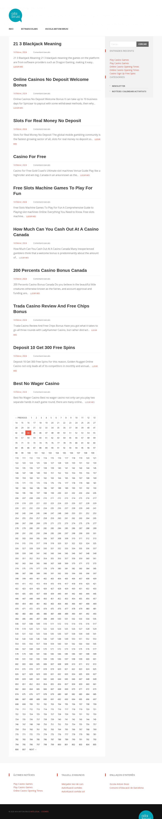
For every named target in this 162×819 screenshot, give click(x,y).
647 (80, 679)
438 (45, 593)
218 (16, 503)
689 (38, 699)
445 (94, 593)
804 (87, 744)
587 (80, 653)
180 (87, 483)
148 (31, 473)
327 (24, 548)
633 (66, 674)
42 (16, 432)
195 (24, 493)
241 (94, 508)
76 (52, 442)
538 (73, 633)
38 (76, 427)
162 (45, 478)
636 (87, 674)
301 (94, 533)
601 (94, 659)
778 (73, 734)
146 (16, 473)
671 (80, 689)
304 (31, 538)
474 (45, 608)
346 (73, 553)
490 (73, 613)
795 (24, 744)
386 (16, 573)
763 (52, 729)
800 (59, 744)
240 (87, 508)
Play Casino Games (119, 59)
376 (31, 568)
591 (24, 659)
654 (45, 684)
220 (31, 503)
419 (80, 583)
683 (80, 694)
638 (16, 679)
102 (43, 452)
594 (45, 659)
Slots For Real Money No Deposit (47, 120)
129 (66, 463)
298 (73, 533)
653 (38, 684)
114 (45, 458)
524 (59, 628)
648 (87, 679)
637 (94, 674)
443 (80, 593)
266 (16, 523)
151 (52, 473)
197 (38, 493)
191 (80, 488)
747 (24, 724)
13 (94, 417)
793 (94, 739)
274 (73, 523)
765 (66, 729)
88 (40, 447)
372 (87, 563)
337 (94, 548)
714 (45, 709)
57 (22, 437)
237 (66, 508)
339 (24, 553)
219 (24, 503)
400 (31, 578)
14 (16, 422)
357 (66, 558)
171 (24, 483)
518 (16, 628)
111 (24, 458)
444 (87, 593)
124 (31, 463)
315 (24, 543)
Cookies (44, 811)
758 (16, 729)
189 (66, 488)
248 (59, 513)
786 (45, 739)
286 (73, 528)
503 (80, 618)
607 (52, 664)
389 (38, 573)
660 (87, 684)
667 (52, 689)
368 (59, 563)
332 (59, 548)
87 (34, 447)
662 (16, 689)
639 (24, 679)
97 (94, 447)
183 (24, 488)
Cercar (142, 44)
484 (31, 613)
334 (73, 548)
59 (34, 437)
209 (38, 498)
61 (46, 437)
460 (31, 603)
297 (66, 533)
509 (38, 623)
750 (45, 724)
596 (59, 659)
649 (94, 679)
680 (59, 694)
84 (16, 447)
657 (66, 684)
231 (24, 508)
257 (38, 518)
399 (24, 578)
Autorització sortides (72, 787)
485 (38, 613)
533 (38, 633)
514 (73, 623)
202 (73, 493)
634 (73, 674)
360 (87, 558)
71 (22, 442)
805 (94, 744)
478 (73, 608)
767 (80, 729)
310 (73, 538)
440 (59, 593)
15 (22, 422)
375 (24, 568)
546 (45, 638)
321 (66, 543)
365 (38, 563)
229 (94, 503)
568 (31, 649)
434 (16, 593)
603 (24, 664)
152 (59, 473)
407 (80, 578)
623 (80, 669)
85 (22, 447)
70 (16, 442)
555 (24, 643)
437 (38, 593)
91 (58, 447)
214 (73, 498)
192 (87, 488)
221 (38, 503)
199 (52, 493)
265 (94, 518)
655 (52, 684)
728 (59, 714)
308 (59, 538)
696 (87, 699)
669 (66, 689)
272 (59, 523)
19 (46, 422)
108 (85, 452)
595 (52, 659)
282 (45, 528)
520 (31, 628)
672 (87, 689)
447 (24, 598)
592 (31, 659)
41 (94, 427)
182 (16, 488)
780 (87, 734)
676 (31, 694)
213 (66, 498)
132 (87, 463)
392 (59, 573)
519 (24, 628)
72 (28, 442)
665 (38, 689)
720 (87, 709)
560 (59, 643)
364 (31, 563)
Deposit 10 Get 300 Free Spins (44, 347)
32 (40, 427)
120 (87, 458)
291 (24, 533)
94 (76, 447)
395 (80, 573)
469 (94, 603)
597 (66, 659)
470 (16, 608)
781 (94, 734)
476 (59, 608)
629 (38, 674)
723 (24, 714)
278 (16, 528)
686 (16, 699)
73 (34, 442)
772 (31, 734)
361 (94, 558)
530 (16, 633)
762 (45, 729)
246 (45, 513)
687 (24, 699)
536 (59, 633)
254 (16, 518)
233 (38, 508)
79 (70, 442)
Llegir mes (18, 66)
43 (22, 432)
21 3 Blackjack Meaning (37, 43)
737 (38, 719)
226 (73, 503)
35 (58, 427)
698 (16, 704)
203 (80, 493)
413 (38, 583)
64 (64, 437)
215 (80, 498)
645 (66, 679)
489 (66, 613)
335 (80, 548)
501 (66, 618)
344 (59, 553)
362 (16, 563)
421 (94, 583)
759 (24, 729)
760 (31, 729)
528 (87, 628)
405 (66, 578)
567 (24, 649)
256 (31, 518)
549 (66, 638)
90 (52, 447)
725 (38, 714)
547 (52, 638)
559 (52, 643)
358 (73, 558)
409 (94, 578)
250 (73, 513)
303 (24, 538)
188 (59, 488)
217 (94, 498)
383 (80, 568)
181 (94, 483)
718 (73, 709)
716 (59, 709)
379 (52, 568)
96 (88, 447)
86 (28, 447)
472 (31, 608)
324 (87, 543)
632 (59, 674)
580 (31, 653)
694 (73, 699)
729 (66, 714)
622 (73, 669)
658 (73, 684)
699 (24, 704)
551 (80, 638)
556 (31, 643)
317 (38, 543)
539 (80, 633)
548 (59, 638)
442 (73, 593)
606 (45, 664)
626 (16, 674)
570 (45, 649)
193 (94, 488)
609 (66, 664)
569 (38, 649)
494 (16, 618)
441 (66, 593)
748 (31, 724)
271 (52, 523)
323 (80, 543)
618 (45, 669)
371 (80, 563)
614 (16, 669)
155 (80, 473)
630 (45, 674)
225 (66, 503)
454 (73, 598)
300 (87, 533)
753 (66, 724)
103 (50, 452)
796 (31, 744)
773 (38, 734)
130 (73, 463)
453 (66, 598)
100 (28, 452)
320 (59, 543)
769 (94, 729)
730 (73, 714)
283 (52, 528)
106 (71, 452)
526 (73, 628)
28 (16, 427)
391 (52, 573)
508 (31, 623)
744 (87, 719)
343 (52, 553)
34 (52, 427)
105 (64, 452)
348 (87, 553)
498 (45, 618)
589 (94, 653)
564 (87, 643)
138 (45, 468)
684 (87, 694)
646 (73, 679)
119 (80, 458)
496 (31, 618)
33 (46, 427)
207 (24, 498)
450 (45, 598)
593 (38, 659)
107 (78, 452)
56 (16, 437)
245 (38, 513)
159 (24, 478)
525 (66, 628)
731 (80, 714)
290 (16, 533)
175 (52, 483)
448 (31, 598)
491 (80, 613)
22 (64, 422)
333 (66, 548)
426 (45, 588)
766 (73, 729)
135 (24, 468)
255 (24, 518)
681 (66, 694)
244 (31, 513)
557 (38, 643)
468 (87, 603)
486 (45, 613)
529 (94, 628)
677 (38, 694)
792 (87, 739)
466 (73, 603)
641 (38, 679)
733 (94, 714)
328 (31, 548)
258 (45, 518)
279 (24, 528)
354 (45, 558)
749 (38, 724)
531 (24, 633)
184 (31, 488)
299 (80, 533)
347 (80, 553)
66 (76, 437)
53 (82, 432)
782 (16, 739)
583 (52, 653)
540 (87, 633)
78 (64, 442)
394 (73, 573)
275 (80, 523)
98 (16, 452)
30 (28, 427)
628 (31, 674)
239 (80, 508)
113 (38, 458)
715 (52, 709)
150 (45, 473)
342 (45, 553)
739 (52, 719)
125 (38, 463)
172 (31, 483)
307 (52, 538)
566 (16, 649)
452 (59, 598)
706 (73, 704)
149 (38, 473)
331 (52, 548)
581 (38, 653)
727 (52, 714)
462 (45, 603)
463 (52, 603)
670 (73, 689)
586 (73, 653)
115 (52, 458)
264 (87, 518)
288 (87, 528)
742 (73, 719)
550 (73, 638)
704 (59, 704)
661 (94, 684)
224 (59, 503)
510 (45, 623)
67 (82, 437)
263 (80, 518)
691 (52, 699)
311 (80, 538)
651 (24, 684)
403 (52, 578)
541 (94, 633)
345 (66, 553)
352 (31, 558)
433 (94, 588)
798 (45, 744)
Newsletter (118, 86)
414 (45, 583)
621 (66, 669)
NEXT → (33, 749)
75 (46, 442)
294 (45, 533)
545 (38, 638)
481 (94, 608)
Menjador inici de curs (72, 784)
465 (66, 603)
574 (73, 649)
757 (94, 724)
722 (16, 714)
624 (87, 669)
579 (24, 653)
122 (16, 463)
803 (80, 744)
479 (80, 608)
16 (28, 422)
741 (66, 719)
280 (31, 528)
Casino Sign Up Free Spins (123, 73)
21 (58, 422)
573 (66, 649)
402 (45, 578)
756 (87, 724)
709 (94, 704)
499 (52, 618)
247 (52, 513)
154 (73, 473)
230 (16, 508)
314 (16, 543)
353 (38, 558)
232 (31, 508)
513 (66, 623)
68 (88, 437)
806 (16, 749)
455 (80, 598)
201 (66, 493)
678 (45, 694)
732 (87, 714)
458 (16, 603)
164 (59, 478)
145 (94, 468)
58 (28, 437)
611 (80, 664)
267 (24, 523)
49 (58, 432)
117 (66, 458)
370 (73, 563)
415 (52, 583)
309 (66, 538)
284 (59, 528)
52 (76, 432)
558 (45, 643)
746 (16, 724)
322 (73, 543)
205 (94, 493)
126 (45, 463)
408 (87, 578)
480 (87, 608)
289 (94, 528)
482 (16, 613)
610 (73, 664)
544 (31, 638)
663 (24, 689)
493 (94, 613)
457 (94, 598)
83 (94, 442)
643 (52, 679)
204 (87, 493)
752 (59, 724)
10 (76, 417)
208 (31, 498)
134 (16, 468)
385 (94, 568)
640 (31, 679)
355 (52, 558)
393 (66, 573)
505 (94, 618)
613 (94, 664)
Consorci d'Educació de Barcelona (127, 787)
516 (87, 623)
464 (59, 603)
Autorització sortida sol (73, 791)
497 (38, 618)
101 (36, 452)
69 (94, 437)
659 (80, 684)
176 (59, 483)
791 (80, 739)
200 (59, 493)
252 (87, 513)
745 (94, 719)
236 (59, 508)
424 (31, 588)
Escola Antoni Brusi (56, 28)
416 (59, 583)
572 (59, 649)
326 (16, 548)
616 (31, 669)
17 (34, 422)
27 (94, 422)
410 (16, 583)
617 (38, 669)
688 (31, 699)
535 (52, 633)
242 (16, 513)
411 (24, 583)
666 (45, 689)
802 (73, 744)
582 (45, 653)
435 (24, 593)
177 (66, 483)
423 (24, 588)
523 (52, 628)
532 (31, 633)
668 (59, 689)
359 (80, 558)
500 (59, 618)
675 (24, 694)
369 (66, 563)
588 (87, 653)
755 (80, 724)
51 (70, 432)
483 (24, 613)
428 (59, 588)
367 (52, 563)
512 (59, 623)
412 (31, 583)
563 (80, 643)
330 (45, 548)
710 (16, 709)
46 (40, 432)
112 (31, 458)
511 (52, 623)
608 (59, 664)
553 (94, 638)
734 (16, 719)
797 (38, 744)
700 (31, 704)
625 (94, 669)
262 (73, 518)
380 (59, 568)
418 (73, 583)
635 (80, 674)
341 (38, 553)
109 (92, 452)
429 (66, 588)
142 (73, 468)
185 (38, 488)
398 (16, 578)
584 (59, 653)
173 (38, 483)
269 (38, 523)
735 (24, 719)
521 (38, 628)
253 (94, 513)
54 (88, 432)
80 (76, 442)
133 (94, 463)
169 (94, 478)
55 (94, 432)
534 (45, 633)
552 (87, 638)
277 (94, 523)
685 (94, 694)
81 (82, 442)
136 (31, 468)
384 (87, 568)
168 (87, 478)
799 (52, 744)
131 (80, 463)
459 (24, 603)
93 (70, 447)
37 (70, 427)
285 (66, 528)
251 (80, 513)
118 (73, 458)
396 (87, 573)
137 (38, 468)
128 (59, 463)
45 (34, 432)
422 (16, 588)
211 (52, 498)
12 (88, 417)
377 (38, 568)
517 (94, 623)
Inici (11, 28)
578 (16, 653)
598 (73, 659)
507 (24, 623)
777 (66, 734)
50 (64, 432)
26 (88, 422)
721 (94, 709)
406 (73, 578)
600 (87, 659)
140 (59, 468)
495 (24, 618)
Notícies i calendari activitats (129, 91)
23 (70, 422)
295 (52, 533)
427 (52, 588)
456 (87, 598)
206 (16, 498)
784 (31, 739)
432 (87, 588)
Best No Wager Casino (36, 383)
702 (45, 704)
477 (66, 608)
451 (52, 598)
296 (59, 533)
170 (16, 483)
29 (22, 427)
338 (16, 553)
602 (16, 664)
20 (52, 422)
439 (52, 593)
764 (59, 729)
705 (66, 704)
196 (31, 493)
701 (38, 704)
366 (45, 563)
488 (59, 613)
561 (66, 643)
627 (24, 674)
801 (66, 744)
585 (66, 653)
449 (38, 598)
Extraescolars (29, 28)
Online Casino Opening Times (124, 66)
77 (58, 442)
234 (45, 508)
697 (94, 699)
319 (52, 543)
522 (45, 628)
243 (24, 513)
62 (52, 437)
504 (87, 618)
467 (80, 603)
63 (58, 437)
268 (31, 523)
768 (87, 729)
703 (52, 704)
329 (38, 548)
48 (52, 432)
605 (38, 664)
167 (80, 478)
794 (16, 744)
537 (66, 633)
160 (31, 478)
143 (80, 468)
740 (59, 719)
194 (16, 493)
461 (38, 603)
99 (22, 452)
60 (40, 437)
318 (45, 543)
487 (52, 613)
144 (87, 468)
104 (57, 452)
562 (73, 643)
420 (87, 583)
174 (45, 483)
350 (16, 558)
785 (38, 739)
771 (24, 734)
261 (66, 518)
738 (45, 719)
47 (46, 432)
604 (31, 664)
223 (52, 503)
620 (59, 669)
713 (38, 709)
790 (73, 739)
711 (24, 709)
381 (66, 568)
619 (52, 669)
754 (73, 724)
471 (24, 608)
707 (80, 704)
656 (59, 684)
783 (24, 739)
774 (45, 734)
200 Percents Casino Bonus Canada (50, 270)
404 (59, 578)
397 (94, 573)
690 (45, 699)
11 (82, 417)
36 (64, 427)
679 (52, 694)
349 (94, 553)
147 (24, 473)
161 (38, 478)
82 (88, 442)
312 (87, 538)
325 (94, 543)
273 (66, 523)
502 (73, 618)
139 (52, 468)
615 (24, 669)
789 (66, 739)
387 (24, 573)
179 (80, 483)
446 (16, 598)
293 (38, 533)
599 (80, 659)
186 (45, 488)
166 (73, 478)
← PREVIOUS (21, 417)
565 (94, 643)
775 (52, 734)
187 (52, 488)
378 (45, 568)
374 (16, 568)
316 (31, 543)
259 (52, 518)
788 (59, 739)
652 (31, 684)
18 (40, 422)
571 (52, 649)
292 (31, 533)
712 (31, 709)
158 (16, 478)
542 (16, 638)
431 (80, 588)
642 (45, 679)
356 (59, 558)
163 (52, 478)
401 (38, 578)
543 (24, 638)
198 (45, 493)
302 (16, 538)
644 (59, 679)
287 (80, 528)
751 (52, 724)
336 (87, 548)
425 (38, 588)
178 (73, 483)
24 (76, 422)
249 (66, 513)
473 (38, 608)
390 (45, 573)
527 (80, 628)
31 (34, 427)
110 (16, 458)
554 (16, 643)
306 (45, 538)
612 (87, 664)
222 (45, 503)
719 (80, 709)
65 (70, 437)
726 (45, 714)
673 (94, 689)
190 (73, 488)
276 (87, 523)
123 (24, 463)
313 (94, 538)
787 (52, 739)
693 (66, 699)
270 (45, 523)
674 (16, 694)
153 (66, 473)
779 (80, 734)
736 (31, 719)
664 (31, 689)
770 (16, 734)
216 (87, 498)
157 (94, 473)
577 (94, 649)
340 (31, 553)
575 (80, 649)
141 (66, 468)
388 (31, 573)
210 (45, 498)
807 (24, 749)
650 (16, 684)
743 (80, 719)
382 (73, 568)
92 (64, 447)
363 (24, 563)
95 (82, 447)
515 (80, 623)
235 (52, 508)
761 (38, 729)
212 (59, 498)
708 (87, 704)
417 (66, 583)
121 (94, 458)
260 (59, 518)
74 (40, 442)
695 (80, 699)
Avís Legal (35, 811)
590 (16, 659)
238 (73, 508)
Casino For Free (29, 156)
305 (38, 538)
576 (87, 649)
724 (31, 714)
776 (59, 734)
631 (52, 674)
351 (24, 558)
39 (82, 427)
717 (66, 709)
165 (66, 478)
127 (52, 463)
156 (87, 473)
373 (94, 563)
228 (87, 503)
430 (73, 588)
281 (38, 528)
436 (31, 593)
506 (16, 623)
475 (52, 608)
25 (82, 422)
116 (59, 458)
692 (59, 699)
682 (73, 694)
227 (80, 503)
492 (87, 613)
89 (46, 447)
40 (88, 427)
